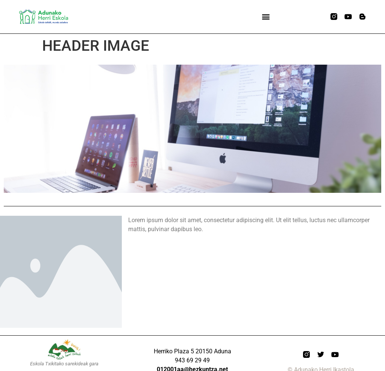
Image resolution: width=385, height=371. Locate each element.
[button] (265, 17)
